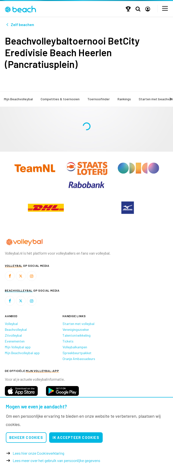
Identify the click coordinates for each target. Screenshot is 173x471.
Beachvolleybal (16, 329)
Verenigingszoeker (76, 329)
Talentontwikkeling (77, 335)
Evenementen (15, 341)
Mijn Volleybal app (18, 347)
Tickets (68, 341)
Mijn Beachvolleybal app (22, 353)
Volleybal (11, 324)
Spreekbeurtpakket (77, 353)
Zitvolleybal (13, 335)
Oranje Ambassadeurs (79, 359)
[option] (46, 207)
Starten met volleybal (78, 324)
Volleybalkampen (75, 347)
